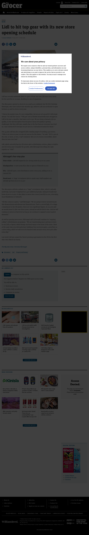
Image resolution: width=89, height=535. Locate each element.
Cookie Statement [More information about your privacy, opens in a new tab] (49, 83)
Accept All (51, 88)
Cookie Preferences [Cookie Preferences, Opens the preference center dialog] (36, 88)
